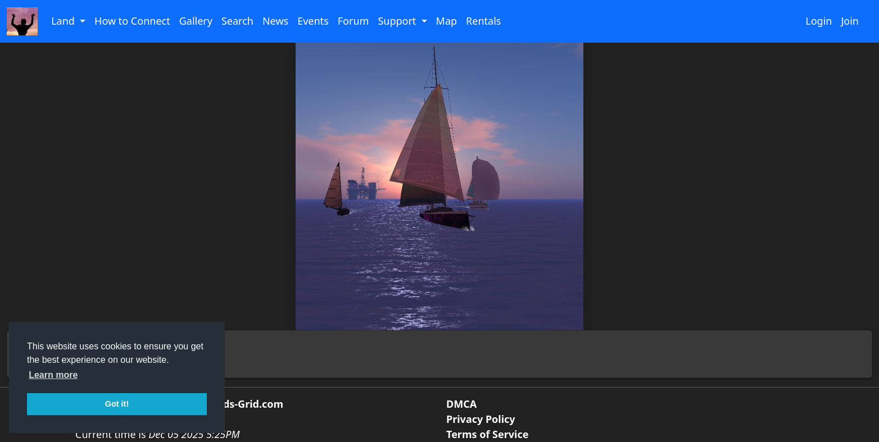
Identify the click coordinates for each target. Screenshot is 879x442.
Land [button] (64, 21)
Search (237, 21)
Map (446, 21)
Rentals (483, 21)
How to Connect (132, 21)
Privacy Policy (480, 419)
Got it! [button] (117, 403)
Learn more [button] (53, 375)
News (275, 21)
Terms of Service (487, 434)
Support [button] (398, 21)
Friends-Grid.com (240, 404)
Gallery (195, 21)
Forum (353, 21)
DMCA (461, 404)
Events (313, 21)
